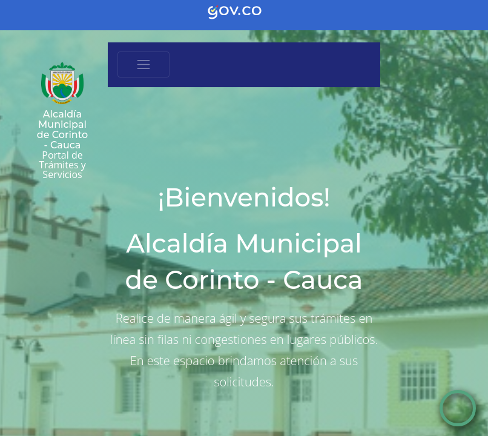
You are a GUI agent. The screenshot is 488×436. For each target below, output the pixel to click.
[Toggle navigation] (143, 64)
